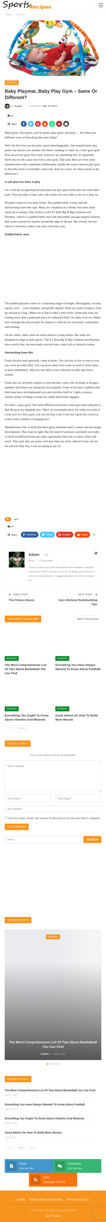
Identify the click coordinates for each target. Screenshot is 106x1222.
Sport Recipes (53, 1216)
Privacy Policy (77, 1199)
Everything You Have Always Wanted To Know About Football (45, 1104)
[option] (53, 995)
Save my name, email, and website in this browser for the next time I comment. (54, 818)
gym (16, 519)
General (11, 82)
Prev (10, 728)
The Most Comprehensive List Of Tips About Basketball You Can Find (50, 1090)
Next (22, 728)
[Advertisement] (53, 268)
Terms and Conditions (46, 1199)
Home (21, 1199)
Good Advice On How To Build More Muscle (33, 1132)
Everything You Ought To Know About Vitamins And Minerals (44, 1118)
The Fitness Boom (21, 600)
